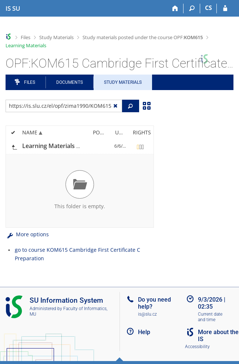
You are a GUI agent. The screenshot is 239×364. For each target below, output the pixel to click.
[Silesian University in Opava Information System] (13, 8)
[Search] (192, 8)
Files (25, 37)
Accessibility (197, 346)
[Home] (175, 8)
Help (144, 332)
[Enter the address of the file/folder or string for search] (64, 106)
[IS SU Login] (225, 8)
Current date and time (210, 317)
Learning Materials (26, 45)
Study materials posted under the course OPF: (143, 37)
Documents (69, 82)
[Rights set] (141, 146)
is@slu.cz (147, 314)
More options (27, 234)
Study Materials (56, 37)
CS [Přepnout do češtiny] (208, 8)
